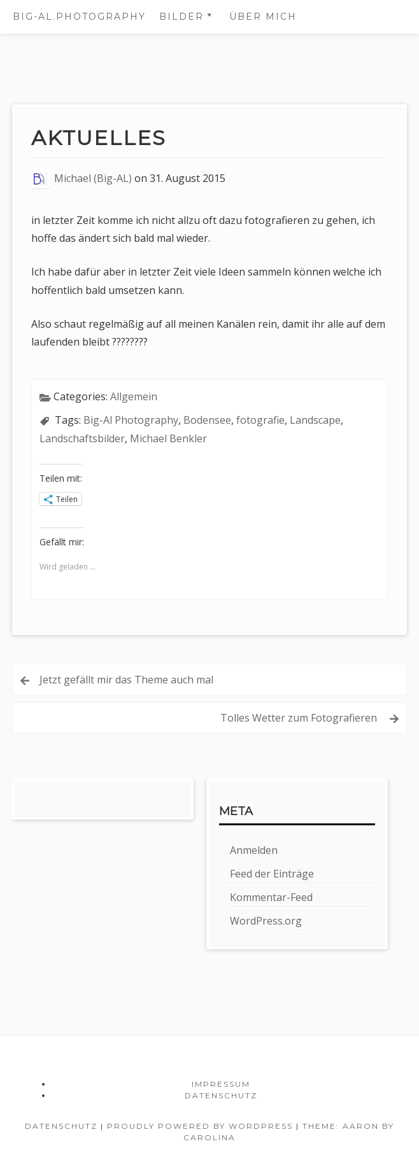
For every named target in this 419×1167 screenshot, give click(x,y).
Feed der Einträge (272, 874)
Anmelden (254, 850)
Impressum (221, 1084)
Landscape (315, 420)
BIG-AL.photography (79, 16)
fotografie (260, 420)
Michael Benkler (168, 438)
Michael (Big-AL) (93, 178)
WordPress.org (266, 921)
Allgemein (133, 396)
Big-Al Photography (130, 420)
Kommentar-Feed (271, 897)
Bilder (181, 16)
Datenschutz (221, 1095)
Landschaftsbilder (82, 438)
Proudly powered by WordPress (200, 1126)
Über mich (263, 16)
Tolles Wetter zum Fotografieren (300, 718)
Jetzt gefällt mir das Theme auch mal (126, 680)
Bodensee (207, 420)
